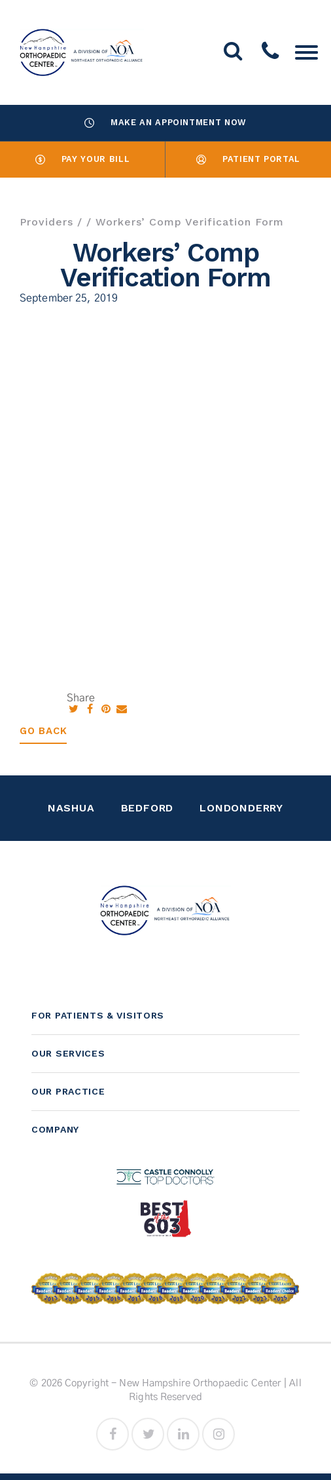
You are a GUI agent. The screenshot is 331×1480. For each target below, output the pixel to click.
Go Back (43, 731)
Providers (46, 222)
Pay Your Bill (82, 159)
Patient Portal (248, 159)
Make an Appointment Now (165, 122)
